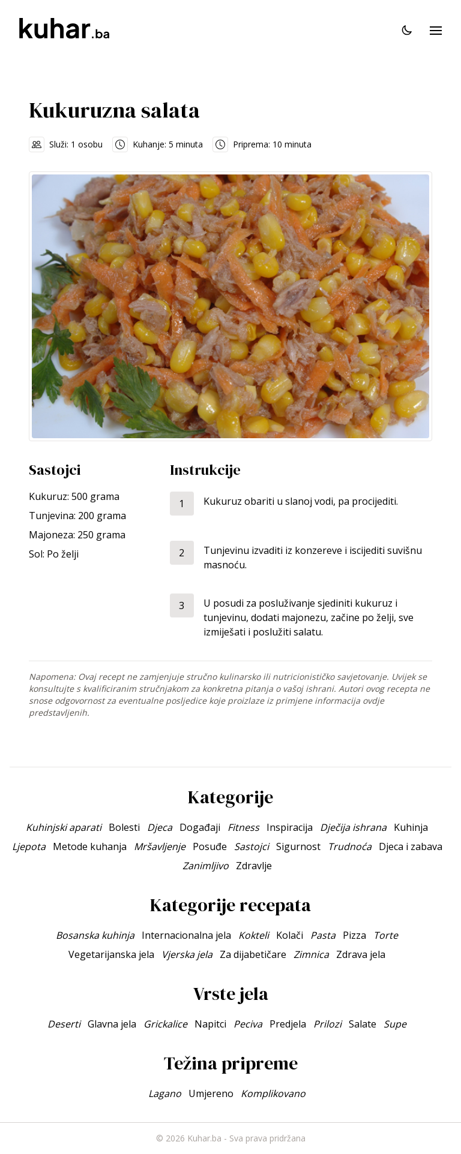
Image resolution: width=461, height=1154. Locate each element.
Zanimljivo (205, 865)
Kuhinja (411, 827)
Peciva (248, 1024)
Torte (385, 935)
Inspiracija (290, 827)
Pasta (323, 935)
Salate (362, 1024)
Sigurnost (298, 846)
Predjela (288, 1024)
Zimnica (311, 954)
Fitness (243, 827)
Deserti (63, 1024)
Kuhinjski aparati (63, 827)
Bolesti (124, 827)
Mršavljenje (159, 846)
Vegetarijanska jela (111, 954)
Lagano (164, 1093)
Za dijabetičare (253, 954)
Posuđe (210, 846)
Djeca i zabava (410, 846)
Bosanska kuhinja (95, 935)
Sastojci (251, 846)
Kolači (289, 935)
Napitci (210, 1024)
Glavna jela (112, 1024)
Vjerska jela (186, 954)
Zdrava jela (360, 954)
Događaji (199, 827)
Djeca (159, 827)
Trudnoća (350, 846)
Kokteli (253, 935)
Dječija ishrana (353, 827)
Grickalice (165, 1024)
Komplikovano (273, 1093)
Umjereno (211, 1093)
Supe (395, 1024)
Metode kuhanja (90, 846)
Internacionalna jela (186, 935)
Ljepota (29, 846)
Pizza (354, 935)
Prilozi (327, 1024)
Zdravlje (254, 865)
